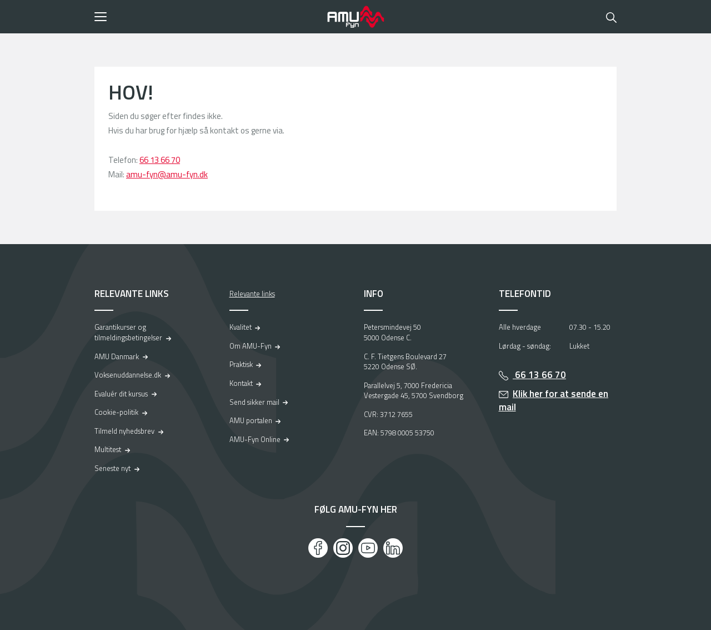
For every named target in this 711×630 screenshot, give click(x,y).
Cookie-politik (116, 412)
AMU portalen (250, 420)
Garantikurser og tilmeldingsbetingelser (128, 332)
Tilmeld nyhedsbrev (124, 430)
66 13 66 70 (159, 159)
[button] (206, 16)
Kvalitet (240, 327)
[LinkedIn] (393, 548)
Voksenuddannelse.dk (127, 374)
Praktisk (241, 364)
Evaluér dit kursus (121, 393)
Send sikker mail (254, 402)
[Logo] (355, 17)
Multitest (107, 449)
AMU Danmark (116, 356)
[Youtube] (368, 548)
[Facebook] (318, 548)
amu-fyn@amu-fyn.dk (167, 174)
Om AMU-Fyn (250, 345)
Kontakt (241, 383)
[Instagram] (343, 548)
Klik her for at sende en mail (554, 400)
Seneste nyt (112, 468)
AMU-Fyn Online (255, 439)
